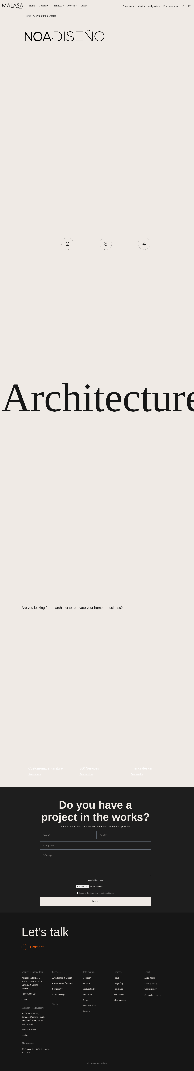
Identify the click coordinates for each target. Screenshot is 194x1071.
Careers (86, 1011)
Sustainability (89, 989)
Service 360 (57, 989)
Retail (116, 978)
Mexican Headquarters (149, 6)
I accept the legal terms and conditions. (96, 893)
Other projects (120, 1000)
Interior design (58, 994)
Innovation (87, 994)
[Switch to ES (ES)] (183, 6)
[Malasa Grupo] (13, 6)
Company (87, 978)
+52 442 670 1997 (29, 1029)
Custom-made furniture (62, 983)
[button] (49, 5)
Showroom (128, 6)
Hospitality (118, 983)
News (85, 1000)
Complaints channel (153, 995)
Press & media (89, 1005)
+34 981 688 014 (29, 994)
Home (32, 5)
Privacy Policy (150, 983)
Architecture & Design (62, 978)
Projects (86, 983)
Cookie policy (150, 989)
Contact (84, 5)
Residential (118, 989)
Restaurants (119, 994)
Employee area (170, 6)
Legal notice (149, 978)
